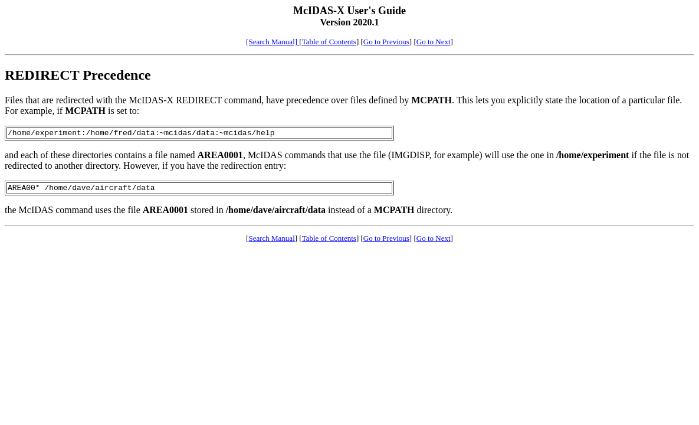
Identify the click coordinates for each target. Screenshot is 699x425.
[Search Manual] (272, 41)
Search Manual (271, 241)
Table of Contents (329, 41)
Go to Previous (386, 41)
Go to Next (433, 41)
